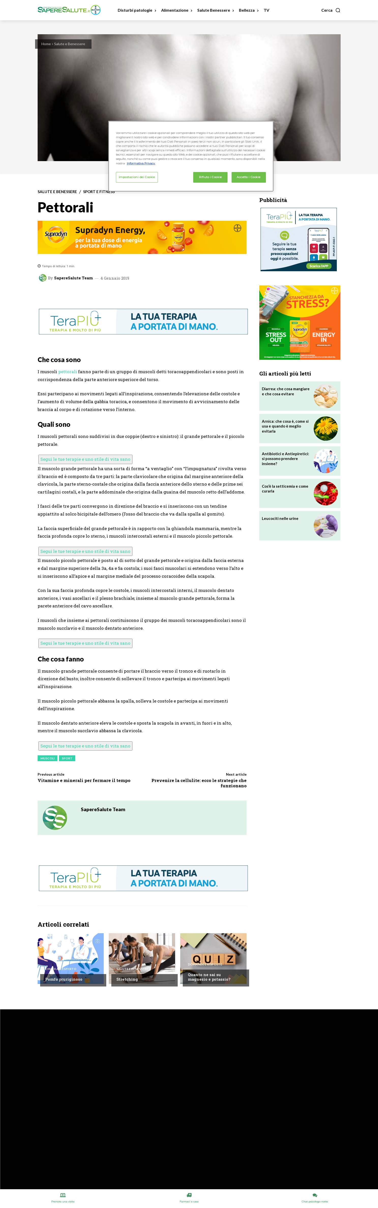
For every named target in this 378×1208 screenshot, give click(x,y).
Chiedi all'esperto (60, 969)
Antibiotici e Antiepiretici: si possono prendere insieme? (285, 458)
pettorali (67, 372)
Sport (67, 758)
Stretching (127, 979)
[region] (191, 156)
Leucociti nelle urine (280, 518)
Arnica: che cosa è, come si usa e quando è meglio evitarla (285, 426)
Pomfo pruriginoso (63, 979)
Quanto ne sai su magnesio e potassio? (209, 977)
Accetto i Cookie (249, 177)
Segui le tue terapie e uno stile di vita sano (85, 459)
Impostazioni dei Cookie (137, 177)
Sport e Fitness (99, 192)
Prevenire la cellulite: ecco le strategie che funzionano (199, 782)
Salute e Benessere (69, 44)
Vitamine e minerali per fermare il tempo (84, 780)
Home (46, 44)
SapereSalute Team (73, 278)
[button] (331, 10)
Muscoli (47, 758)
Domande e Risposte (205, 964)
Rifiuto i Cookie (210, 177)
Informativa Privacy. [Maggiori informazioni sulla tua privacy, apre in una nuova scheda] (141, 163)
